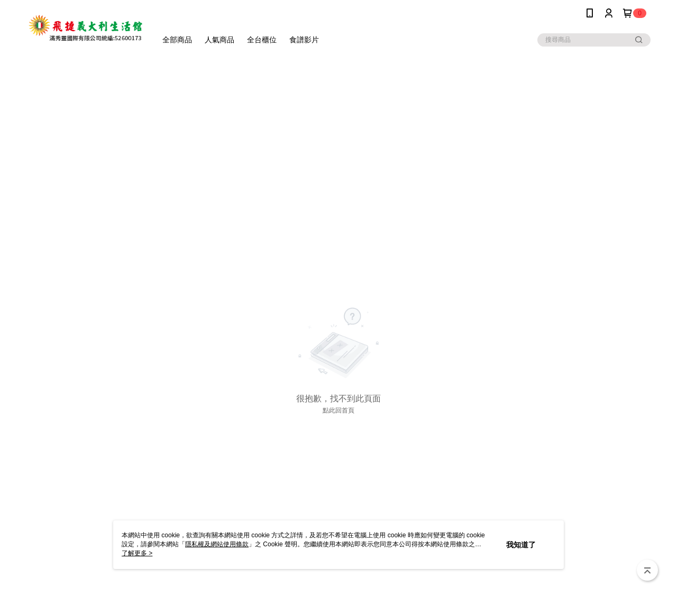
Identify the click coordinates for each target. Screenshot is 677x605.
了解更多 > (137, 553)
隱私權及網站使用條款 (217, 544)
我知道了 (521, 544)
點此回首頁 (338, 410)
